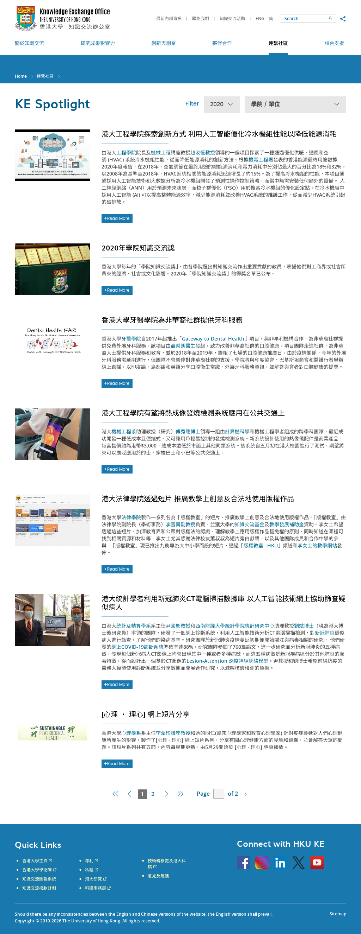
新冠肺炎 (325, 632)
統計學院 (235, 625)
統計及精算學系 (133, 625)
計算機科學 (237, 431)
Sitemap (338, 914)
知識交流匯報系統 (39, 879)
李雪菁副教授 (180, 524)
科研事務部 (95, 888)
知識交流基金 (249, 524)
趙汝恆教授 (202, 152)
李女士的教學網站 (317, 545)
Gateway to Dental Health (213, 338)
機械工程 (161, 152)
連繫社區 (45, 76)
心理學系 (131, 733)
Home (21, 76)
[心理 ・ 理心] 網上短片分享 (146, 714)
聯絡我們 (200, 18)
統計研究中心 (259, 625)
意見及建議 (158, 876)
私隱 (89, 870)
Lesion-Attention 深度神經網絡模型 (227, 660)
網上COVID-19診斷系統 (137, 646)
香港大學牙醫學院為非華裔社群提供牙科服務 (172, 320)
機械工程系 (123, 431)
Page (203, 794)
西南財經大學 (210, 625)
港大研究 (93, 879)
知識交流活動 (232, 18)
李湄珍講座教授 (173, 733)
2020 (221, 105)
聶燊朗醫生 (183, 345)
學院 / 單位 (295, 105)
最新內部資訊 (169, 18)
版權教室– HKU (261, 545)
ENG (260, 18)
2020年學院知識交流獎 (138, 247)
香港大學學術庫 (37, 870)
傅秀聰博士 (188, 431)
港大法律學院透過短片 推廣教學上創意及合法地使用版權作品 (198, 498)
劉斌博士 (304, 625)
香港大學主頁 (35, 861)
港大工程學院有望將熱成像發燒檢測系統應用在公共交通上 (193, 412)
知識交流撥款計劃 (39, 888)
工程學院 (126, 152)
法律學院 (131, 517)
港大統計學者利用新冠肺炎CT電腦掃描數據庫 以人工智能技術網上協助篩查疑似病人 (223, 602)
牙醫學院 (131, 338)
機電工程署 (261, 159)
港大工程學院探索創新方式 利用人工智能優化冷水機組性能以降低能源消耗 (219, 133)
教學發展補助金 (286, 524)
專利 (89, 861)
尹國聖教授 (178, 625)
